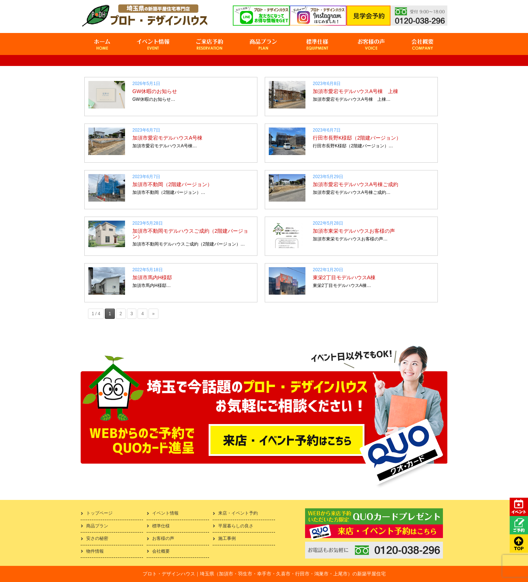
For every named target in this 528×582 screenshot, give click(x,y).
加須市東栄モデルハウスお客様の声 (354, 231)
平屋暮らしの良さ (235, 525)
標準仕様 (161, 525)
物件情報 (95, 551)
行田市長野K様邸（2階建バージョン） (357, 138)
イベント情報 (165, 513)
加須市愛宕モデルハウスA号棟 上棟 (355, 91)
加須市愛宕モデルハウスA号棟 (167, 138)
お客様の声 (163, 538)
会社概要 (161, 551)
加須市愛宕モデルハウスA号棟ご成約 (355, 184)
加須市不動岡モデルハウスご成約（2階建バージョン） (190, 233)
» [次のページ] (153, 313)
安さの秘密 (97, 538)
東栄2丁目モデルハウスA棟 (344, 277)
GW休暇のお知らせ (154, 91)
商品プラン (97, 525)
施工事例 (227, 538)
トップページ (99, 513)
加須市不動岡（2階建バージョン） (172, 184)
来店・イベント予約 (238, 513)
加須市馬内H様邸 (152, 277)
